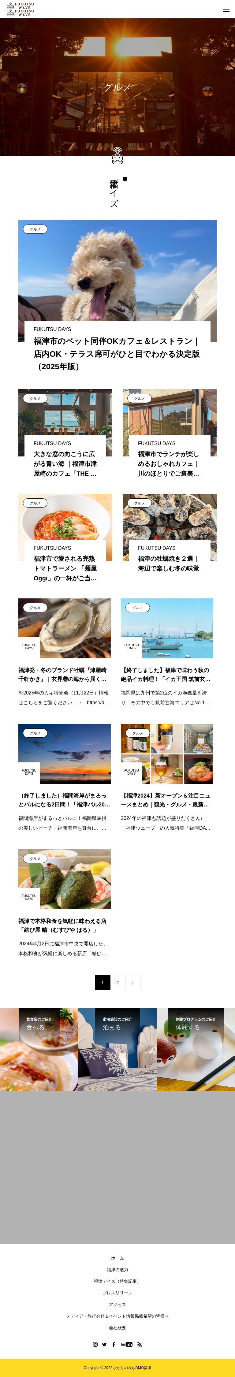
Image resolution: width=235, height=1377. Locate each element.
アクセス (117, 1304)
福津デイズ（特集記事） (117, 1281)
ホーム (117, 1258)
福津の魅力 (117, 1269)
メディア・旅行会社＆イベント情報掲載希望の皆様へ (117, 1316)
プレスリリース (117, 1292)
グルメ (35, 229)
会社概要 (117, 1327)
